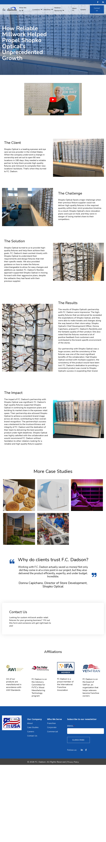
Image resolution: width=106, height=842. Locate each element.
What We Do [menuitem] (22, 9)
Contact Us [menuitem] (32, 733)
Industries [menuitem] (47, 10)
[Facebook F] (97, 2)
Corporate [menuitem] (52, 726)
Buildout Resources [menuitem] (58, 9)
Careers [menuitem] (83, 10)
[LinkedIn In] (102, 2)
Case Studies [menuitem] (33, 726)
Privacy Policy (73, 762)
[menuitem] (97, 9)
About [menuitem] (30, 722)
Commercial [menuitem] (53, 729)
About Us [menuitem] (74, 9)
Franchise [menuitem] (51, 722)
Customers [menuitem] (36, 10)
